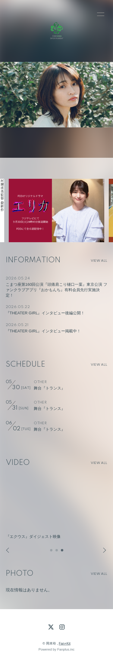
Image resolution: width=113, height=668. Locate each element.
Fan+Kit (65, 643)
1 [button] (51, 552)
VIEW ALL (99, 260)
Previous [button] (8, 550)
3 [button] (62, 552)
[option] (56, 210)
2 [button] (56, 552)
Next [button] (102, 550)
